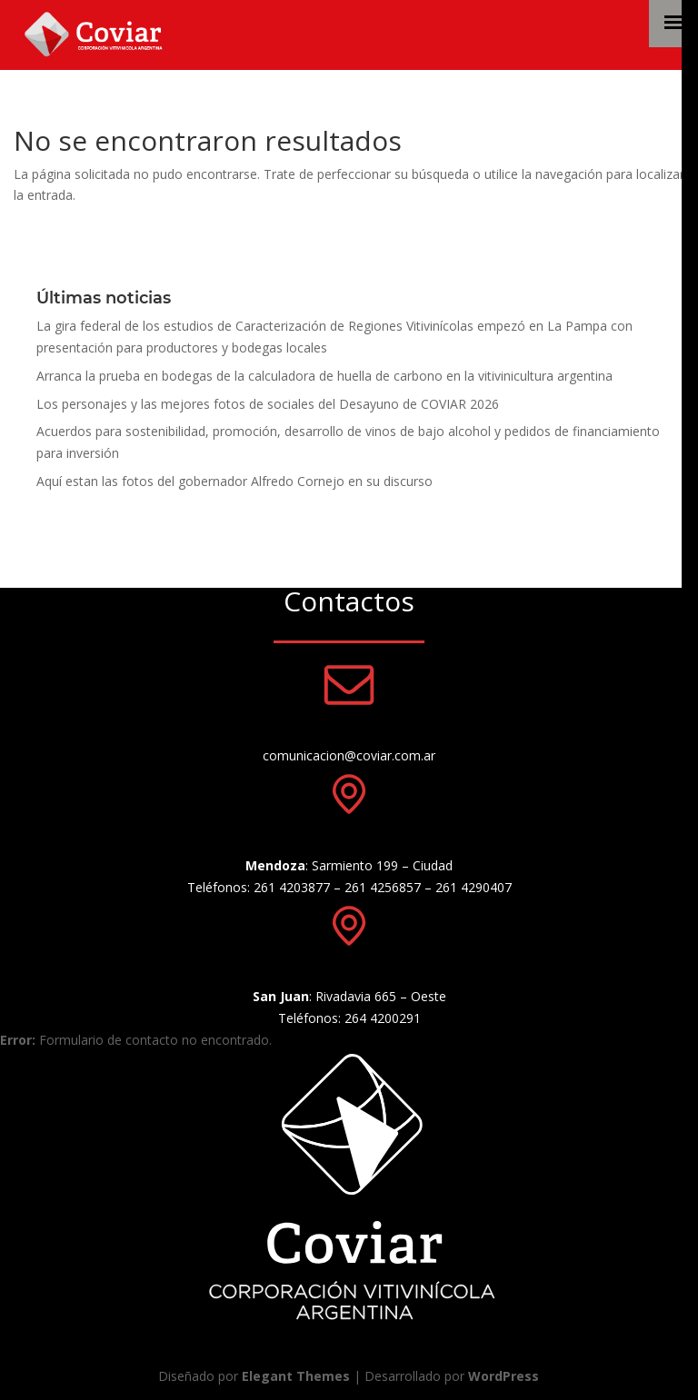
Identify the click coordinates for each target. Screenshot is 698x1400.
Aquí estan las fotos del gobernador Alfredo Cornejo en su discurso (234, 481)
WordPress (503, 1376)
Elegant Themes (296, 1376)
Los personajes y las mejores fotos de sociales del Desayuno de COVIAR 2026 (267, 403)
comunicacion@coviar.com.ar (349, 755)
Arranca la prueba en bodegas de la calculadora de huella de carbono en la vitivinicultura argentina (324, 375)
